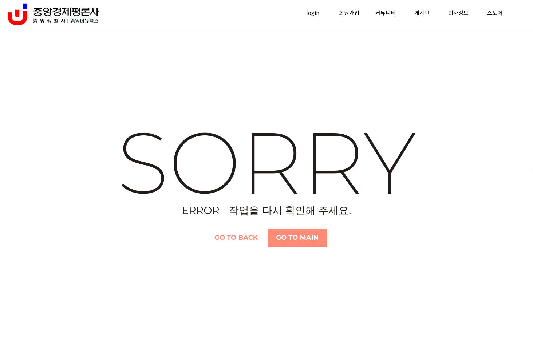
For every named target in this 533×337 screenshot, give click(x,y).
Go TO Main (297, 238)
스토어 (494, 12)
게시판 (422, 12)
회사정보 (458, 12)
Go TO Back (236, 238)
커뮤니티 (385, 12)
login (312, 12)
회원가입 (349, 12)
